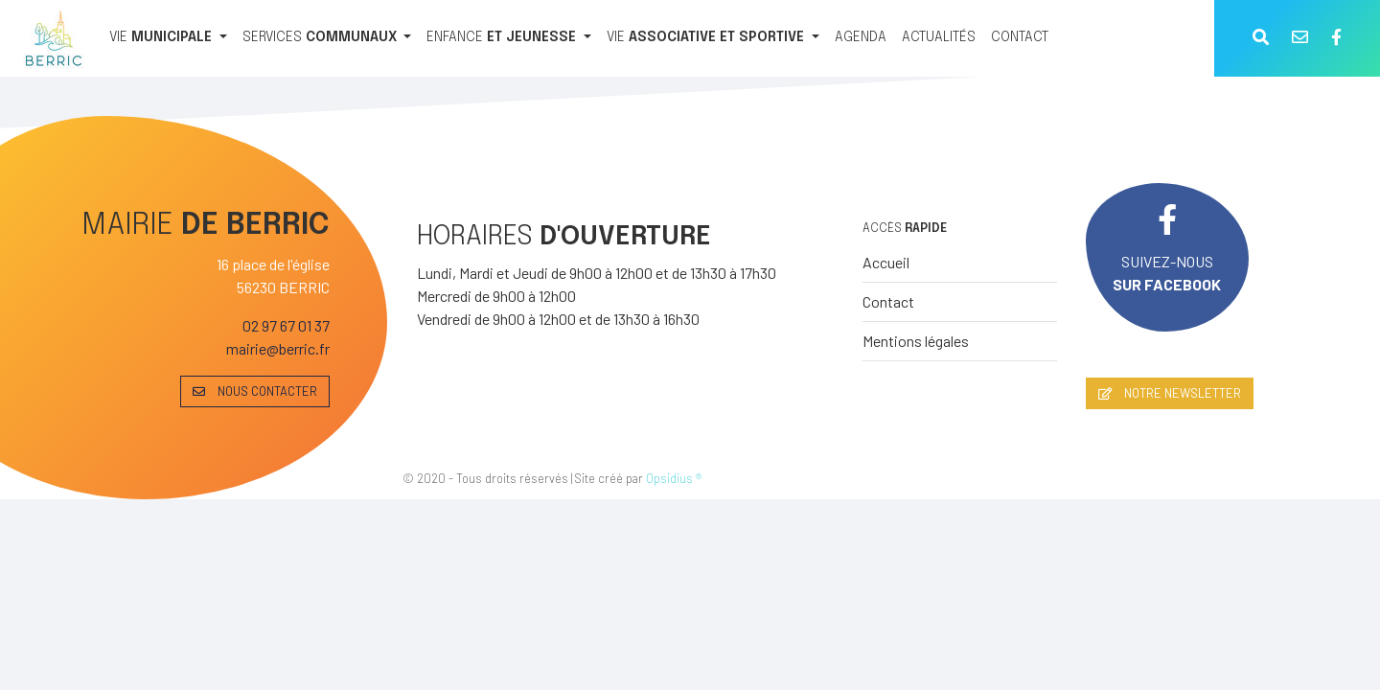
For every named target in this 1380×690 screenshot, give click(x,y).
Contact (888, 301)
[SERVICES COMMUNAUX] (327, 38)
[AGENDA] (860, 38)
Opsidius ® (674, 478)
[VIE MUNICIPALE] (168, 38)
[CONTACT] (1019, 38)
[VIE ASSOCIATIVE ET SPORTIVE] (713, 38)
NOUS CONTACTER (255, 391)
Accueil (885, 262)
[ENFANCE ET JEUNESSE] (509, 38)
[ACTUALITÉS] (938, 38)
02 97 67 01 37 (286, 325)
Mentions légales (915, 341)
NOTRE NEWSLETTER (1169, 393)
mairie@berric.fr (278, 348)
